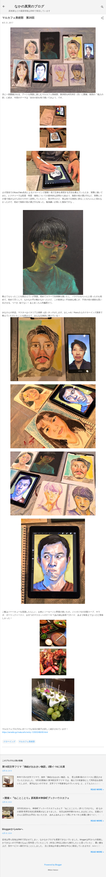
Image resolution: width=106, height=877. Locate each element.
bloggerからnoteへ (12, 829)
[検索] (102, 7)
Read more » (97, 789)
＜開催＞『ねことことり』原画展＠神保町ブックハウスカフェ (35, 798)
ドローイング (9, 741)
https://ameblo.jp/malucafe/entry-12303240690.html (25, 732)
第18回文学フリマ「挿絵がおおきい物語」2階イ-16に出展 (33, 766)
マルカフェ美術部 (27, 741)
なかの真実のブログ (29, 6)
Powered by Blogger (53, 865)
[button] (102, 18)
